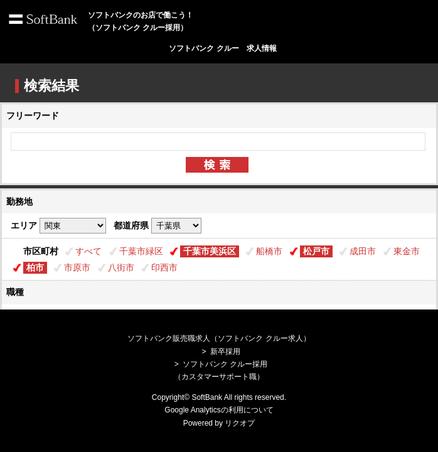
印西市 (164, 267)
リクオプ (240, 423)
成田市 (363, 251)
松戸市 (316, 251)
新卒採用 (225, 351)
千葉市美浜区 (209, 251)
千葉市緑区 (141, 251)
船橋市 (269, 251)
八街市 (121, 267)
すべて (88, 251)
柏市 (35, 267)
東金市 (406, 251)
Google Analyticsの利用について (218, 410)
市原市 (77, 267)
